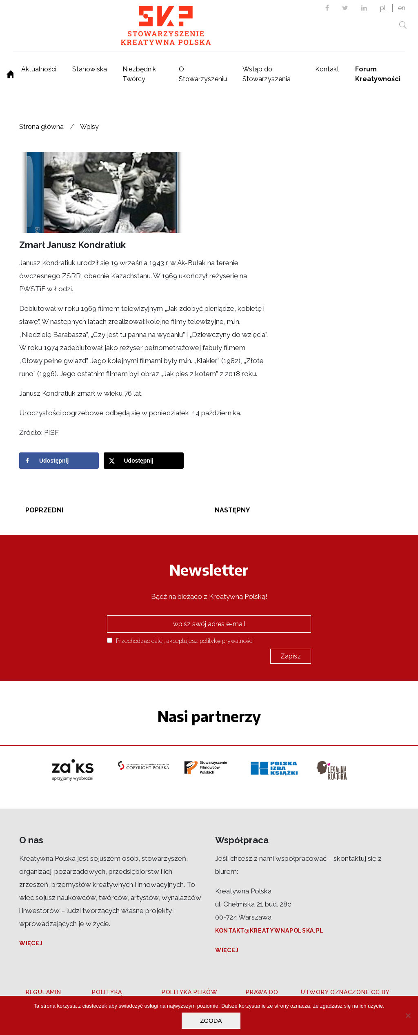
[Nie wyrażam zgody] (408, 1015)
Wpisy (89, 127)
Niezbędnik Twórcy (139, 74)
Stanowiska (89, 69)
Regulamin (43, 992)
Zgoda (211, 1020)
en (401, 8)
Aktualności (38, 69)
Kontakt (327, 69)
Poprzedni (44, 510)
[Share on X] (143, 460)
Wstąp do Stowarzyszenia (266, 74)
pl (383, 8)
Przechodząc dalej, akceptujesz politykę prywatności (180, 640)
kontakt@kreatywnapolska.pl (269, 930)
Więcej (30, 943)
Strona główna (41, 127)
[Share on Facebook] (59, 460)
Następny (232, 510)
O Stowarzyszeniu (203, 74)
